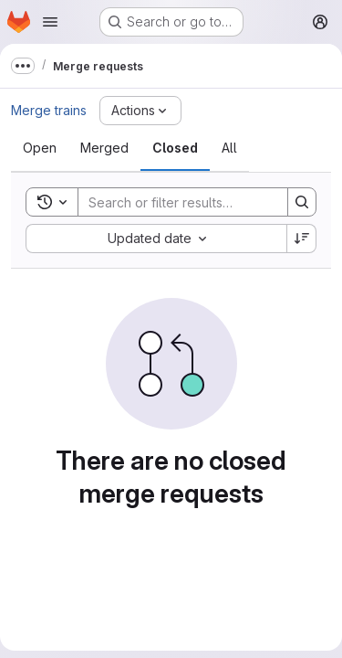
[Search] (197, 202)
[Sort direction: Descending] (301, 238)
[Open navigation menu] (50, 22)
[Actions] (140, 110)
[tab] (39, 148)
